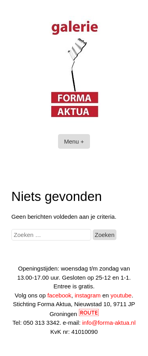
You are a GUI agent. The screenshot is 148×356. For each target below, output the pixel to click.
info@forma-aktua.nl (108, 322)
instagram (88, 295)
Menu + (74, 141)
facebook (59, 295)
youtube (121, 295)
